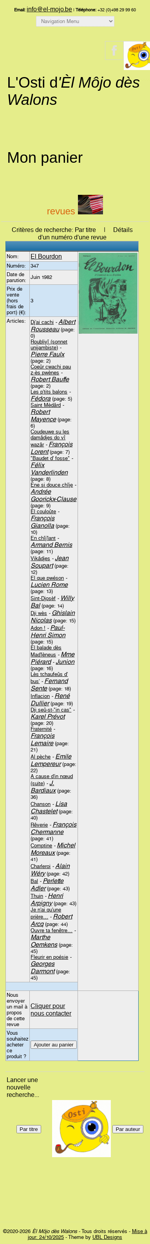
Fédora (41, 398)
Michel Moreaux (53, 848)
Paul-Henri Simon (48, 631)
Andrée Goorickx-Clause (53, 495)
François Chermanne (53, 828)
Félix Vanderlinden (49, 468)
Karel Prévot (48, 716)
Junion (65, 661)
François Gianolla (42, 521)
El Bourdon (46, 256)
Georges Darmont (42, 967)
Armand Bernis (51, 544)
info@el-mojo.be (49, 9)
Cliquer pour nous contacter (51, 1009)
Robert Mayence (43, 415)
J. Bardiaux (43, 786)
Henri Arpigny (47, 899)
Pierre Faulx (47, 354)
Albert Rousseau (53, 325)
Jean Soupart (50, 561)
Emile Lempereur (51, 760)
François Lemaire (42, 739)
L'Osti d (73, 91)
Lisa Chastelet (49, 807)
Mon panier (45, 157)
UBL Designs (107, 1237)
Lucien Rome (49, 584)
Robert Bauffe (50, 379)
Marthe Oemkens (44, 940)
